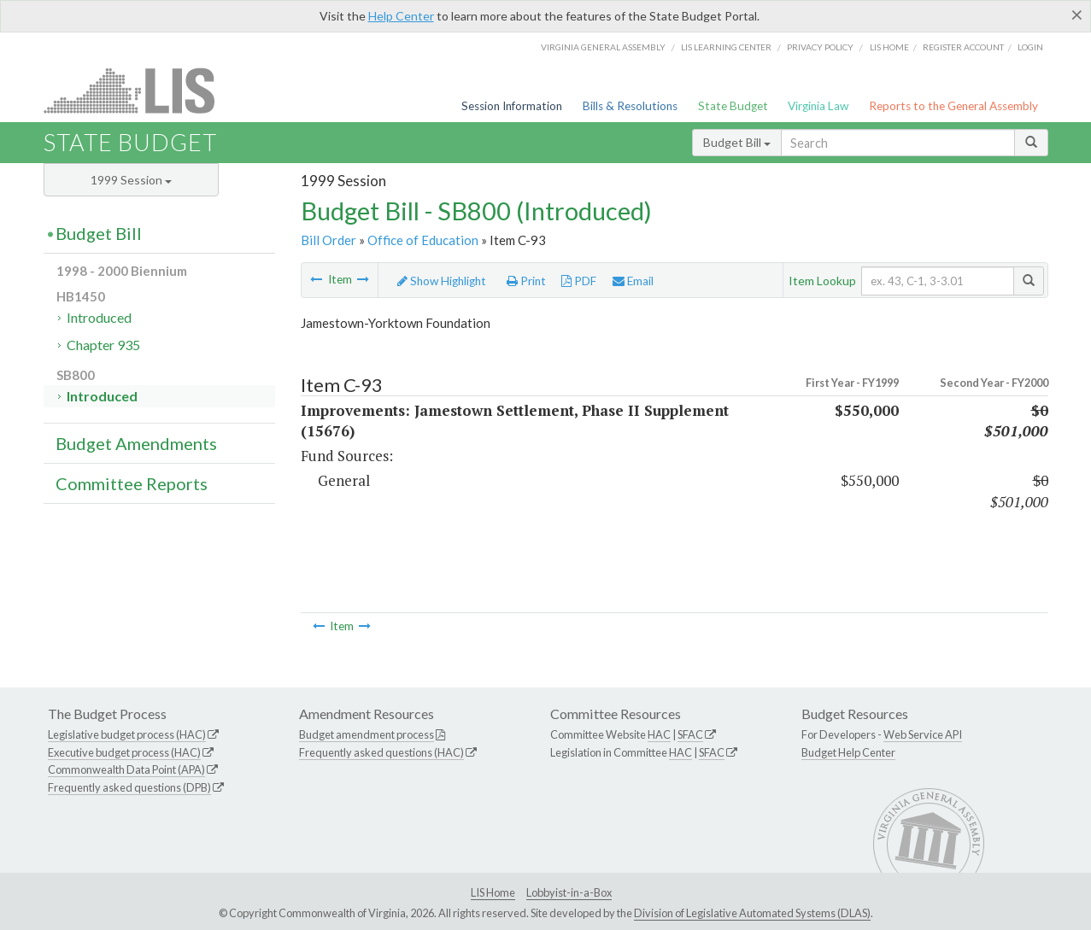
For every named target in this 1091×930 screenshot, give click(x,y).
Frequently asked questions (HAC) (381, 752)
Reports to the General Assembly (953, 106)
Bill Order (328, 240)
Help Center (401, 16)
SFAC (690, 734)
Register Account (963, 47)
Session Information (511, 106)
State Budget (733, 106)
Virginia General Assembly (603, 47)
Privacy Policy (820, 47)
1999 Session (131, 180)
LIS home (889, 47)
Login (1030, 47)
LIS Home (493, 892)
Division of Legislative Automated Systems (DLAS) (752, 913)
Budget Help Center (848, 752)
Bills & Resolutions (630, 106)
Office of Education (422, 240)
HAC (659, 734)
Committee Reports (132, 483)
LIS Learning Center (726, 47)
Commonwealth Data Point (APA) (126, 769)
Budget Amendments (136, 443)
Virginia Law (818, 106)
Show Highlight (441, 281)
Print (526, 281)
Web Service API (922, 734)
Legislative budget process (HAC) (127, 734)
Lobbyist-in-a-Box (569, 892)
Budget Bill (737, 142)
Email (633, 281)
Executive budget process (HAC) (124, 752)
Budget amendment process (366, 734)
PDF (578, 281)
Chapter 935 (103, 344)
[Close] (1076, 14)
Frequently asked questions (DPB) (129, 787)
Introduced (99, 317)
